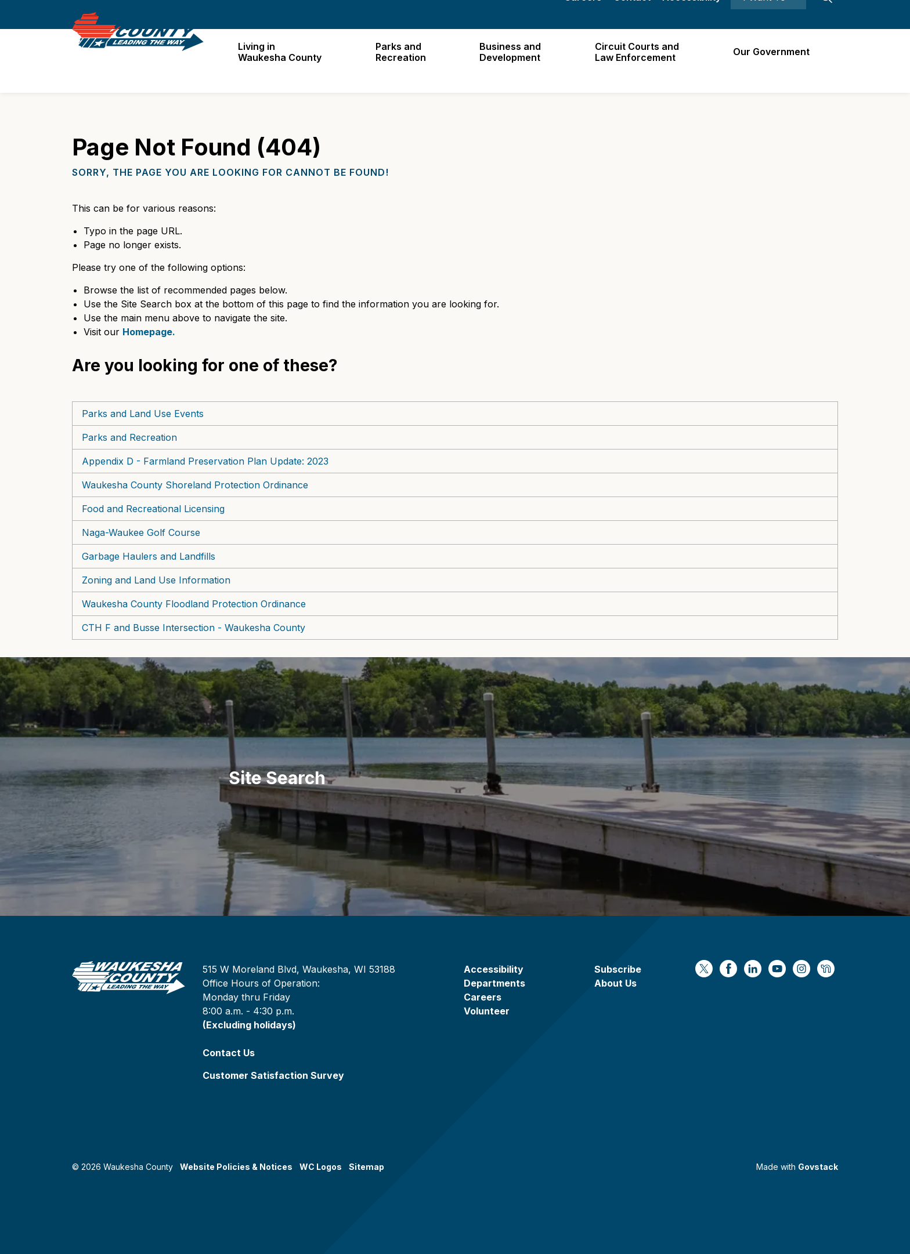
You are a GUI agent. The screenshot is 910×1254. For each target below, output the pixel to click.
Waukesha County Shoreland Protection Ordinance (195, 485)
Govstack (818, 1167)
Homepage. (148, 332)
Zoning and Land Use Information (156, 580)
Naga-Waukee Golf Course (141, 532)
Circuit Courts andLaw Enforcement (640, 60)
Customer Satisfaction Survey (273, 1075)
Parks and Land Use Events (143, 413)
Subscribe (617, 969)
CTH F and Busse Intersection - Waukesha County (193, 627)
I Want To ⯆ (768, 14)
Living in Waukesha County (287, 60)
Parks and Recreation (406, 60)
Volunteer (487, 1011)
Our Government (772, 60)
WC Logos (320, 1167)
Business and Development (515, 60)
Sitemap (366, 1167)
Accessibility (691, 14)
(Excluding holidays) (249, 1025)
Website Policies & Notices (236, 1167)
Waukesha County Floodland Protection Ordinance (194, 604)
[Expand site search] (826, 14)
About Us (615, 983)
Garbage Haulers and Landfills (148, 556)
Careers (583, 14)
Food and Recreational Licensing (153, 508)
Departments (494, 983)
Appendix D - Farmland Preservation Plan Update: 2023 (205, 461)
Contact (632, 14)
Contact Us (229, 1053)
